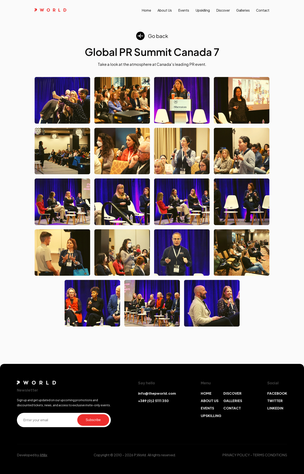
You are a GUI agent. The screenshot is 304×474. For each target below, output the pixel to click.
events (183, 10)
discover (223, 10)
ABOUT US (209, 400)
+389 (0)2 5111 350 (153, 400)
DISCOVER (232, 393)
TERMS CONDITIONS (270, 455)
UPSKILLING (211, 415)
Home (146, 10)
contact (262, 10)
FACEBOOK (277, 393)
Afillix (43, 455)
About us (164, 10)
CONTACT (232, 408)
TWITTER (275, 400)
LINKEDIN (275, 408)
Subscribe (93, 420)
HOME (206, 393)
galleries (243, 10)
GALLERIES (232, 400)
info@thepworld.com (157, 393)
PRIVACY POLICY (236, 455)
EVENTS (207, 408)
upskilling (202, 10)
